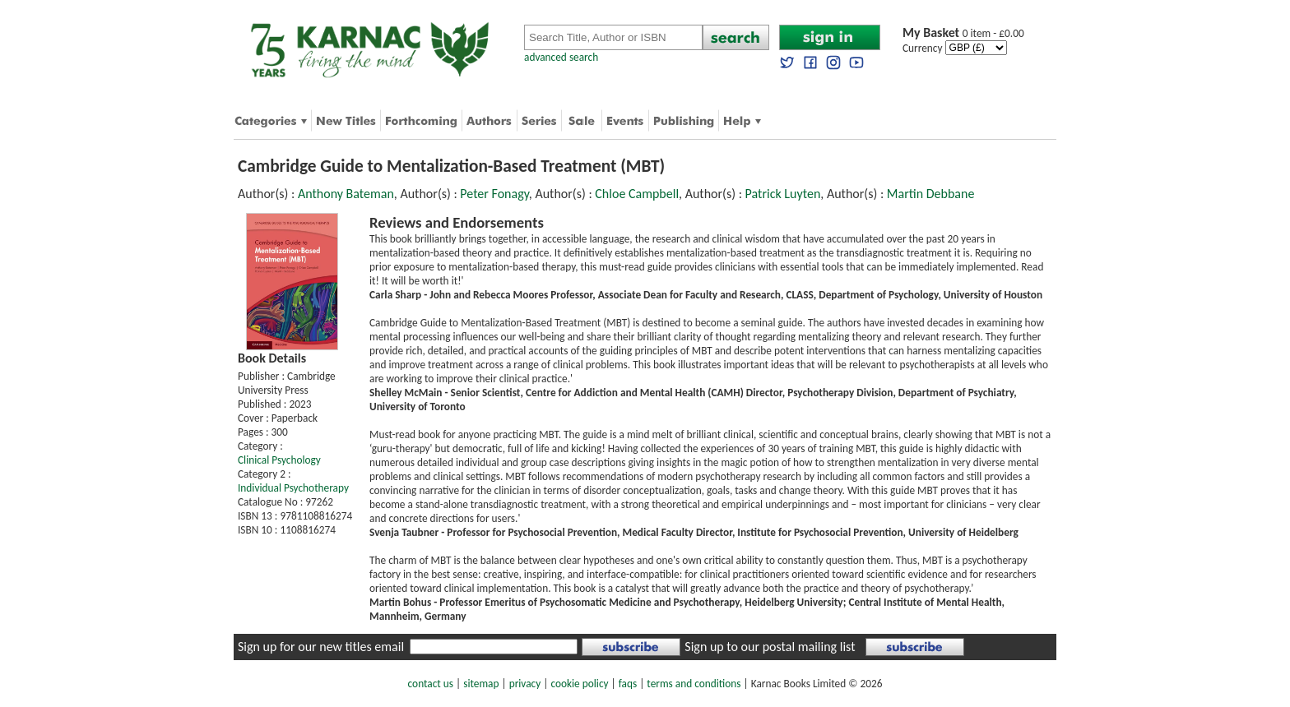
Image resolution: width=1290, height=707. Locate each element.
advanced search (561, 57)
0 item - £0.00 (963, 33)
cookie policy (579, 684)
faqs (628, 684)
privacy (525, 684)
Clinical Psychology (279, 460)
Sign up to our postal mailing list (769, 646)
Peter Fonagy (494, 193)
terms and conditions (693, 684)
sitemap (481, 684)
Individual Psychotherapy (293, 488)
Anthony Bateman (346, 193)
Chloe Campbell (637, 193)
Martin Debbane (931, 193)
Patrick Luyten (783, 193)
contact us (430, 684)
